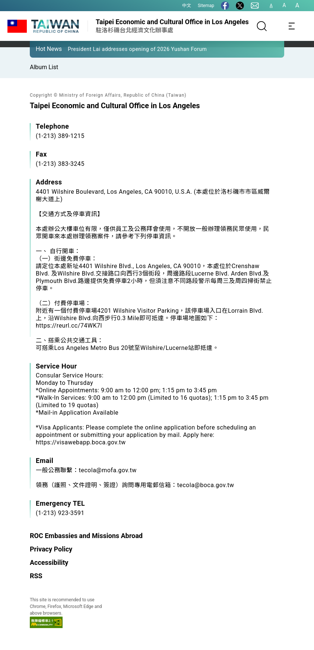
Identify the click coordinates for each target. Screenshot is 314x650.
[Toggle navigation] (292, 26)
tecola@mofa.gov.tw (108, 470)
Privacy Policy (51, 549)
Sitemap (206, 5)
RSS (36, 576)
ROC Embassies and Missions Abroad (86, 536)
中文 (186, 5)
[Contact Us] (255, 5)
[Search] (262, 26)
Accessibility (49, 562)
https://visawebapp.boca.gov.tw (81, 442)
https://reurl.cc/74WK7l (69, 325)
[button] (41, 48)
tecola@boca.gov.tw (205, 485)
